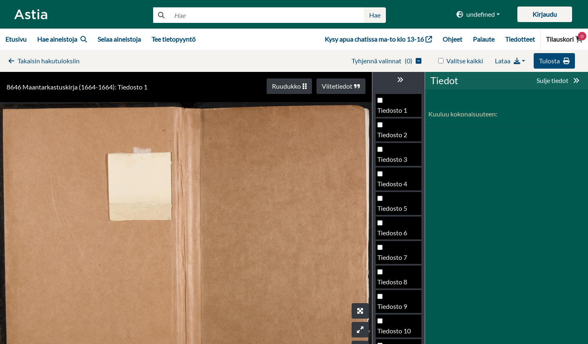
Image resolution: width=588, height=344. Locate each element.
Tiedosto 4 (392, 184)
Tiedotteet (520, 39)
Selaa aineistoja (119, 39)
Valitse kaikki (464, 61)
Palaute (483, 39)
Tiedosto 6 (392, 233)
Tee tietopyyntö (173, 39)
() (386, 61)
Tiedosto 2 (392, 134)
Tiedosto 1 (392, 110)
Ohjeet (452, 39)
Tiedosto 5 (392, 208)
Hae (375, 15)
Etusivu (16, 39)
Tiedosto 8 (392, 282)
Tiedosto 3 (392, 159)
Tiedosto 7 (392, 257)
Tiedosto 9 (392, 306)
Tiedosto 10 (394, 331)
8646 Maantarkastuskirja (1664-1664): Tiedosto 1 (77, 87)
